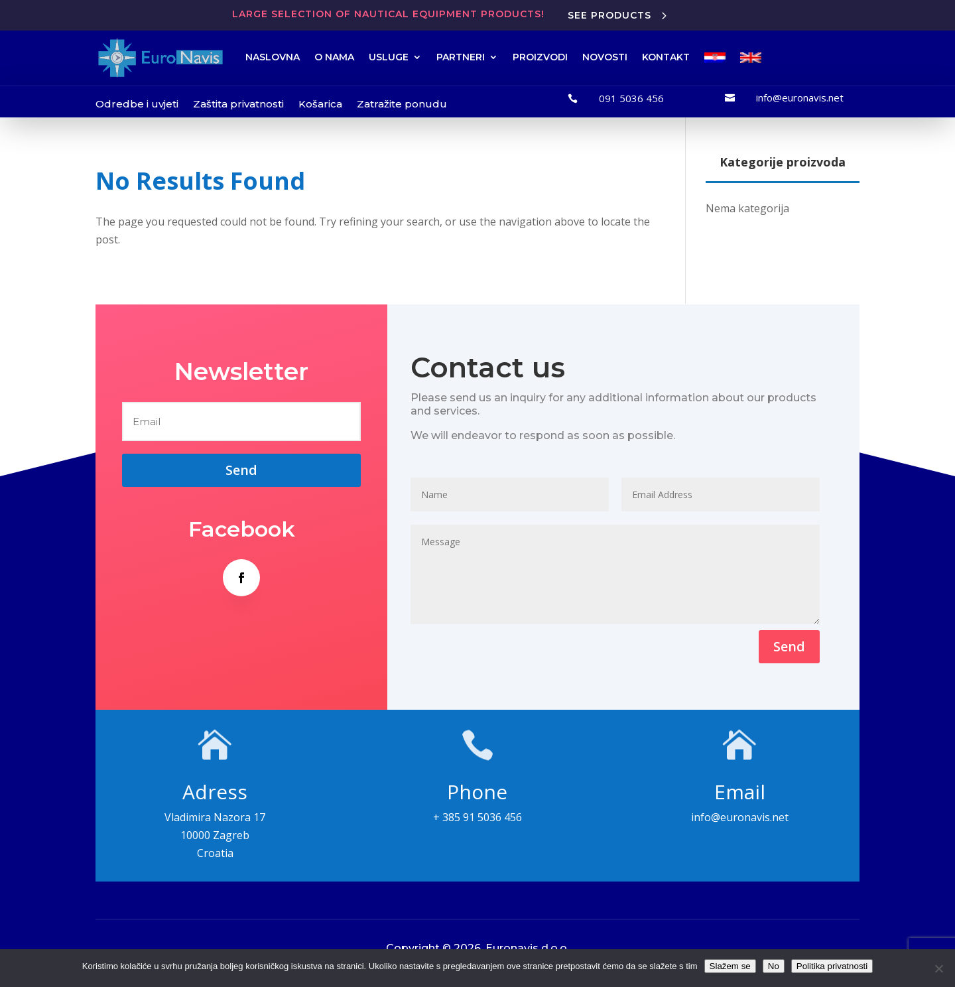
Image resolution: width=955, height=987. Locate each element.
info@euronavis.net (800, 97)
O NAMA (334, 57)
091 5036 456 (631, 98)
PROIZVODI (540, 57)
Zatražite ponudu (402, 104)
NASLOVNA (272, 57)
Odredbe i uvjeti (137, 104)
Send (789, 646)
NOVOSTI (604, 57)
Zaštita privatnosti (238, 104)
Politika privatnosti (831, 966)
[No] (938, 968)
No (773, 966)
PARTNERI (460, 57)
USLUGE (389, 57)
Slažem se (730, 966)
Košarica (320, 104)
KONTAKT (666, 57)
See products (609, 15)
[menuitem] (715, 58)
